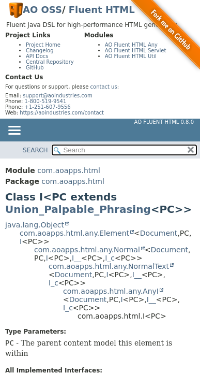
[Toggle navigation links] (14, 131)
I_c (110, 258)
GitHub (35, 67)
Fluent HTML (102, 9)
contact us (103, 87)
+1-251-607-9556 (48, 107)
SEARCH (35, 150)
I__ (76, 258)
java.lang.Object (34, 225)
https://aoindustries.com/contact (62, 113)
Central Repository (50, 62)
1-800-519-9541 (46, 101)
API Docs (37, 56)
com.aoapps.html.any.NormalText (109, 266)
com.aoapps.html (68, 170)
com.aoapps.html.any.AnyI (111, 291)
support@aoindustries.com (57, 95)
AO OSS (42, 9)
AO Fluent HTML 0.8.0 (164, 122)
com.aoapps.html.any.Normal (87, 250)
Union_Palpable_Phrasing (78, 209)
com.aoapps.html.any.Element (74, 233)
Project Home (43, 45)
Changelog (40, 50)
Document (159, 233)
